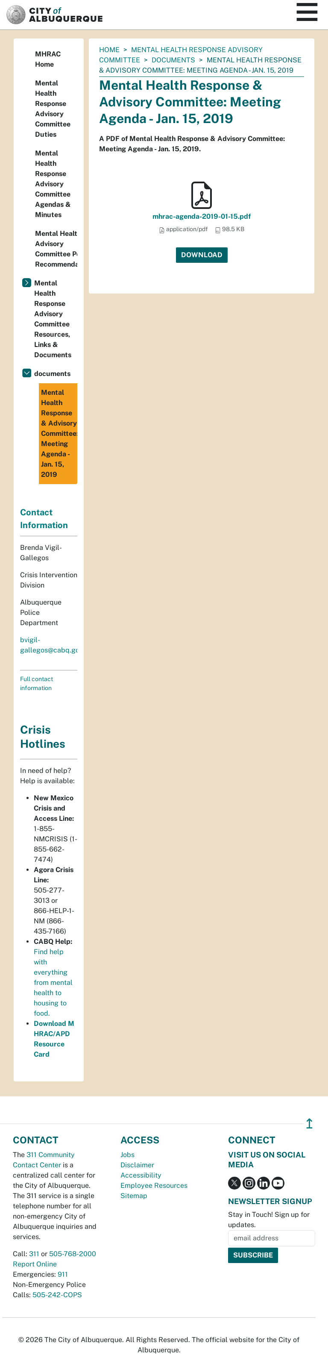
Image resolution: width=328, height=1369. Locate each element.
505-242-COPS (57, 1295)
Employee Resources (153, 1185)
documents (173, 60)
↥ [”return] (309, 1123)
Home (109, 50)
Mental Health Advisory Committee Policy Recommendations (56, 248)
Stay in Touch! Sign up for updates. (269, 1219)
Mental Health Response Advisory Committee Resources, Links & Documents (52, 319)
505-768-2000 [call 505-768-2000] (72, 1254)
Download (202, 255)
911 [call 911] (63, 1274)
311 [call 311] (34, 1254)
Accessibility (140, 1175)
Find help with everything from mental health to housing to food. (53, 982)
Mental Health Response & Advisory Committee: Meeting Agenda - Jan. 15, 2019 (59, 433)
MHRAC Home (48, 59)
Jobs (127, 1155)
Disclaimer (137, 1165)
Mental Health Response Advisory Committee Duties (52, 108)
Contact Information (44, 518)
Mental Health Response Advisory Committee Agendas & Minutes (53, 184)
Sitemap (133, 1196)
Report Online (35, 1264)
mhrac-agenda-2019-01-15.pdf (201, 216)
